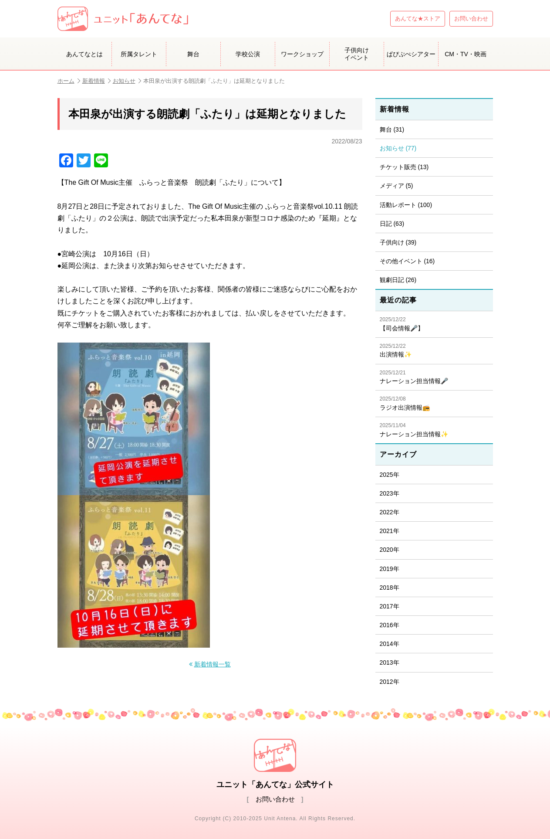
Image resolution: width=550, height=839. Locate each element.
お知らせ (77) (398, 148)
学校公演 (248, 54)
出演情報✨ (434, 350)
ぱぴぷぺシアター (411, 54)
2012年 (389, 681)
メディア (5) (396, 185)
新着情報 (96, 81)
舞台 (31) (392, 129)
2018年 (389, 587)
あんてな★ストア (417, 18)
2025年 (389, 474)
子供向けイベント (356, 54)
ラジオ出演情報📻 (434, 403)
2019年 (389, 568)
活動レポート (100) (406, 204)
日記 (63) (392, 223)
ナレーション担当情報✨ (434, 430)
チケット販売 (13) (404, 166)
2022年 (389, 512)
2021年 (389, 530)
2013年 (389, 662)
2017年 (389, 606)
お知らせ (127, 81)
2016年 (389, 625)
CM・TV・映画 (465, 54)
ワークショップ (302, 54)
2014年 (389, 643)
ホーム (68, 81)
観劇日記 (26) (398, 279)
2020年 (389, 549)
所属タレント (139, 54)
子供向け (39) (398, 242)
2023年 (389, 493)
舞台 (193, 54)
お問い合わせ (471, 18)
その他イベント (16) (407, 261)
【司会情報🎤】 (434, 324)
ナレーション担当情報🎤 (434, 377)
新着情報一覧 (212, 664)
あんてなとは (84, 54)
